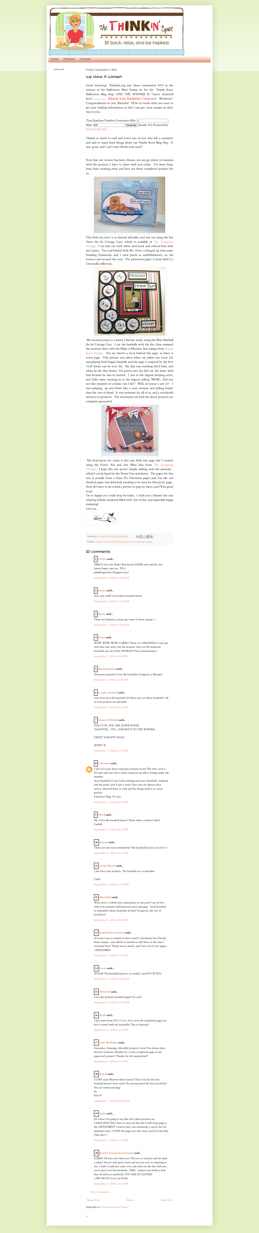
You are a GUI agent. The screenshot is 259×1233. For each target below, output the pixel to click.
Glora (101, 637)
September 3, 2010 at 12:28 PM (111, 625)
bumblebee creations (112, 933)
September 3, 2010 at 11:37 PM (111, 884)
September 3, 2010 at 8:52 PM (111, 853)
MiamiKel (105, 897)
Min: (133, 120)
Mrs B (101, 815)
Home (54, 59)
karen (103, 968)
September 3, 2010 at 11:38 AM (111, 578)
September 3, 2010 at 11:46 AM (111, 601)
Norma (102, 559)
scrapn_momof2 (108, 692)
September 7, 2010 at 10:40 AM (112, 1101)
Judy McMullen (108, 1042)
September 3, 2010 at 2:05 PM (111, 680)
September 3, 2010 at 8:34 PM (111, 829)
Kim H (103, 1074)
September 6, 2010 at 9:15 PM (111, 1061)
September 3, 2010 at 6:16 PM (111, 802)
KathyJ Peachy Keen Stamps (117, 1153)
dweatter (105, 992)
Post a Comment (99, 1192)
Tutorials (85, 59)
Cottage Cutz (101, 541)
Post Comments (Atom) (115, 1207)
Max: (89, 125)
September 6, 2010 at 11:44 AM (111, 1002)
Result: (143, 125)
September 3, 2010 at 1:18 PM (110, 656)
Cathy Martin (107, 866)
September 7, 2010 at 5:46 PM (111, 1140)
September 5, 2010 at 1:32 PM (111, 955)
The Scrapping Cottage (140, 541)
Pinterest (69, 59)
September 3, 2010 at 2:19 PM (111, 751)
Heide (102, 1015)
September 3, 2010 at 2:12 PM (111, 707)
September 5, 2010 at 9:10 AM (111, 920)
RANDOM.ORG (96, 129)
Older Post (166, 1200)
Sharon (103, 842)
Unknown (104, 763)
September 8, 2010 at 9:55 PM (111, 1184)
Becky (102, 614)
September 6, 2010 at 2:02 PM (111, 1030)
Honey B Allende (108, 720)
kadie (102, 1113)
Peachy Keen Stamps (118, 541)
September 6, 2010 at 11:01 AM (111, 979)
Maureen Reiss (107, 669)
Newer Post (93, 1200)
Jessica (102, 590)
